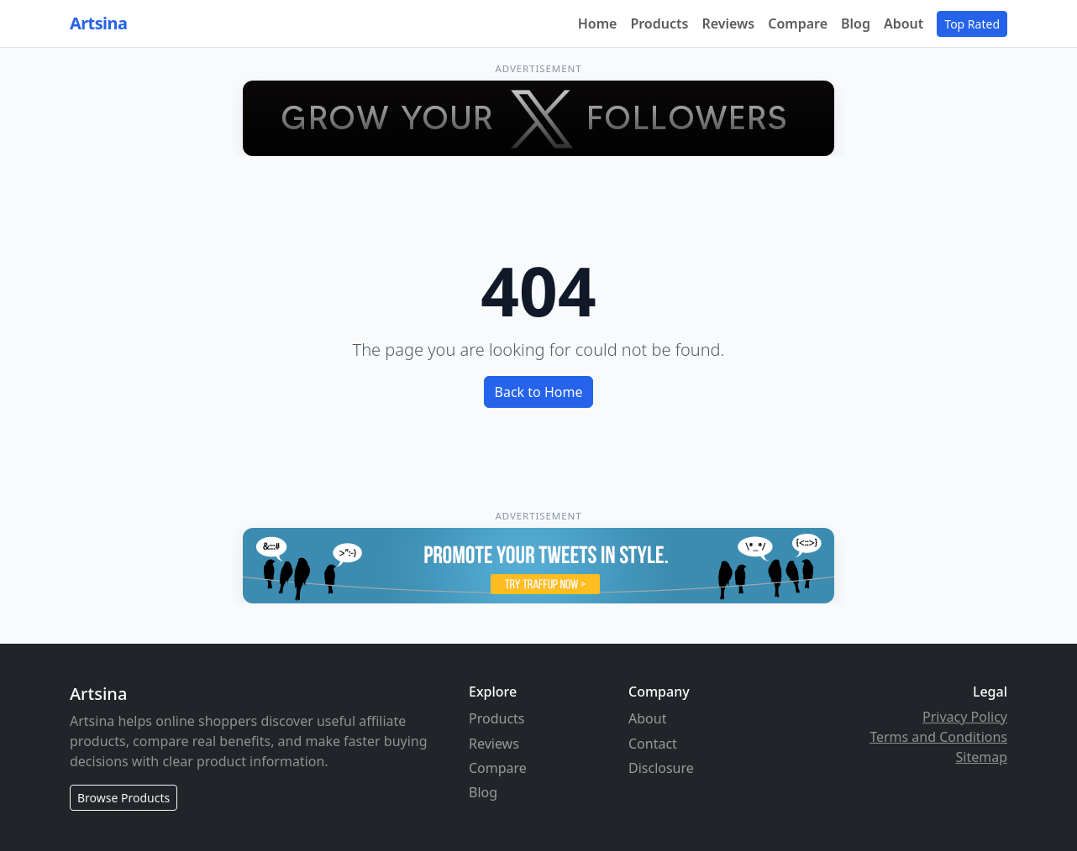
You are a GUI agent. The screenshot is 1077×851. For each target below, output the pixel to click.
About (903, 23)
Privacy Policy (964, 716)
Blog (855, 23)
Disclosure (661, 768)
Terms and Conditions (938, 737)
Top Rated (972, 24)
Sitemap (982, 757)
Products (659, 23)
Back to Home (539, 392)
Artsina (98, 23)
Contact (652, 743)
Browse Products (123, 798)
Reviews (727, 23)
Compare (797, 23)
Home (597, 23)
